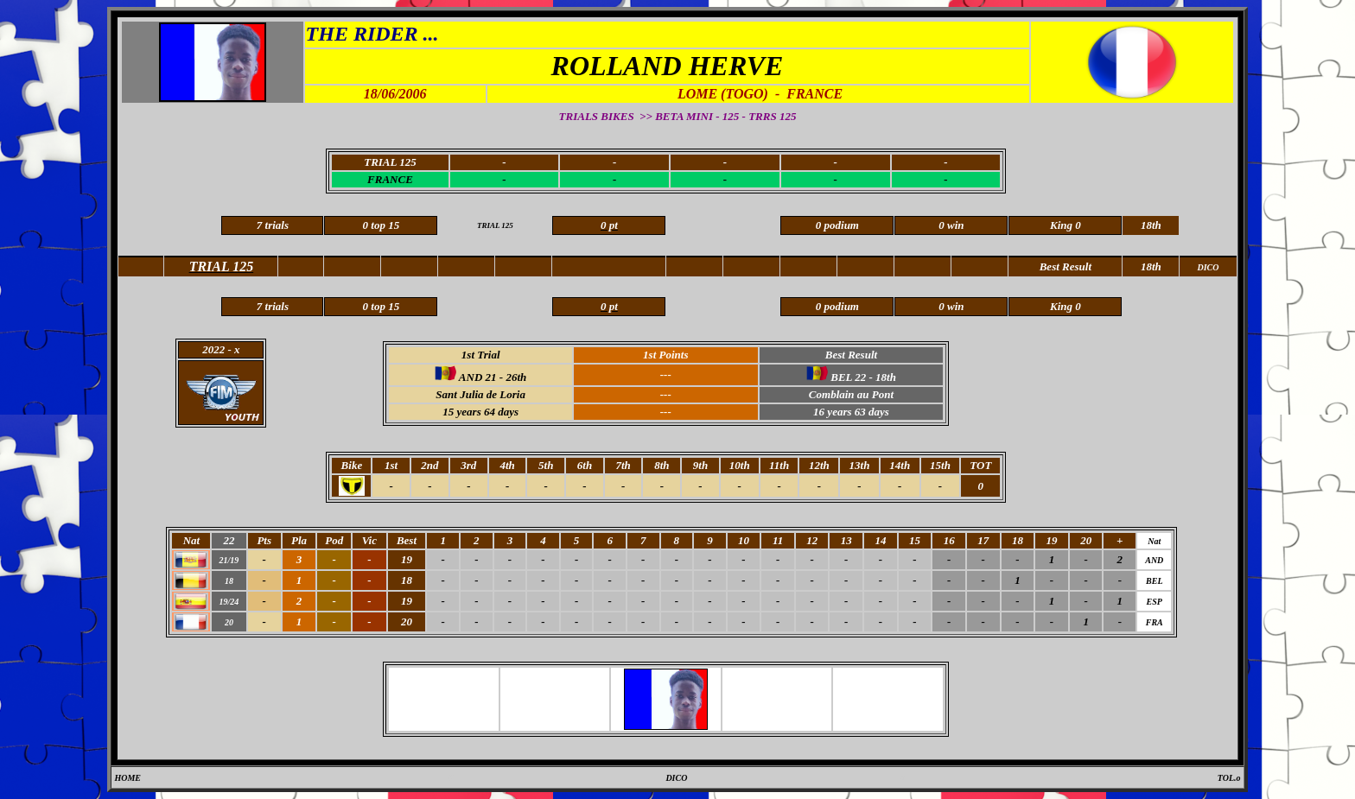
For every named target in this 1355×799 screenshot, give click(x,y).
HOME (127, 778)
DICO (676, 778)
